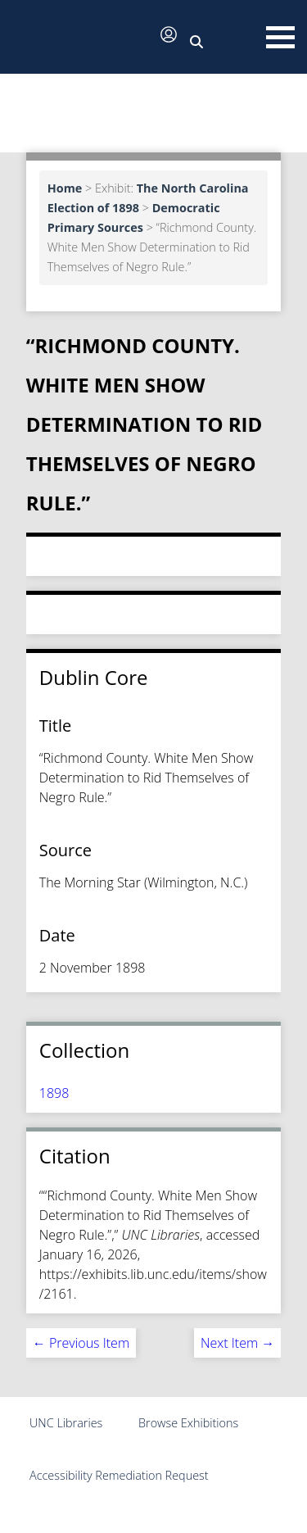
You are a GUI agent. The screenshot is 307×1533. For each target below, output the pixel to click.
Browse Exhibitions (188, 1423)
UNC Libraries (65, 1423)
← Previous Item (81, 1343)
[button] (81, 38)
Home (65, 188)
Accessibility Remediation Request (119, 1475)
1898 (54, 1093)
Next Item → (237, 1343)
